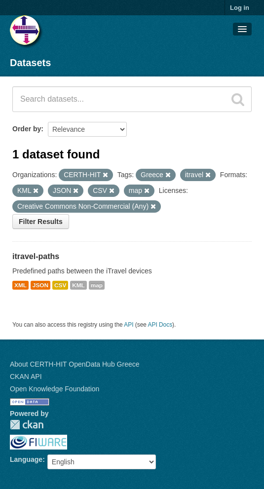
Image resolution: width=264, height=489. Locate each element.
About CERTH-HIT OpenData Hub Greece (75, 364)
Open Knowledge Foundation (54, 389)
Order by (26, 129)
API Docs (160, 324)
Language (26, 459)
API (128, 324)
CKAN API (26, 376)
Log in (239, 7)
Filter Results (41, 222)
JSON (40, 285)
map (97, 285)
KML (78, 285)
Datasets (30, 62)
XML (20, 285)
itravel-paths (35, 256)
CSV (60, 285)
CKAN (26, 424)
